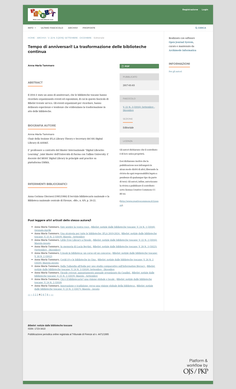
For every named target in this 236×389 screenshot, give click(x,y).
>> (52, 294)
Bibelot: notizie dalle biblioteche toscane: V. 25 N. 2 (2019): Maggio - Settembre (94, 274)
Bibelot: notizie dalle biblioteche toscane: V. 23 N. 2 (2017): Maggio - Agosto (93, 287)
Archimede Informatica (182, 50)
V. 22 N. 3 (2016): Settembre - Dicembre (70, 37)
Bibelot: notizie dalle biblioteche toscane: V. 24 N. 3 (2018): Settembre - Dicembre (94, 268)
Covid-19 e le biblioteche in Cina (78, 259)
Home (31, 37)
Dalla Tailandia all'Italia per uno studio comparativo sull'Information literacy (103, 266)
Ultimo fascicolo (52, 27)
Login (205, 9)
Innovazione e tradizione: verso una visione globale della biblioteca (97, 285)
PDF (126, 66)
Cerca (200, 27)
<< (29, 294)
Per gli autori (175, 71)
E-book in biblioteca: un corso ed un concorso (85, 253)
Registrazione (190, 9)
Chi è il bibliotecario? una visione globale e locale (87, 279)
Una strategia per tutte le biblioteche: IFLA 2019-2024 (90, 233)
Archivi (73, 27)
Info (31, 27)
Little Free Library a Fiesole (76, 239)
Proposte (89, 27)
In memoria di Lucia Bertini (76, 246)
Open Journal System (181, 42)
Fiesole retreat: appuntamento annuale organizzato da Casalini (95, 272)
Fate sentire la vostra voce (75, 226)
